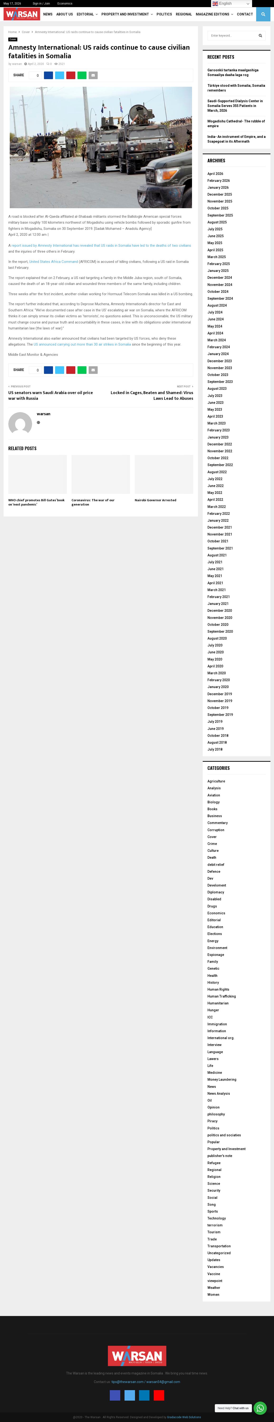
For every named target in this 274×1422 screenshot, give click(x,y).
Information (216, 1031)
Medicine (214, 1073)
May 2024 (214, 326)
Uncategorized (219, 1253)
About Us (64, 14)
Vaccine (213, 1274)
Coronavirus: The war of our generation (93, 502)
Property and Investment (125, 14)
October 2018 (217, 736)
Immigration (217, 1024)
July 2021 (214, 562)
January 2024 (218, 354)
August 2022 (217, 472)
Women (213, 1295)
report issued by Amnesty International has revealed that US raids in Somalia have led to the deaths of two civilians (101, 245)
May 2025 (214, 243)
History (213, 982)
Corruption (215, 830)
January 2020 (218, 687)
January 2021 (218, 604)
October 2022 (217, 458)
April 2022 (215, 499)
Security (213, 1190)
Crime (212, 844)
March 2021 (216, 590)
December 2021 (219, 527)
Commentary (217, 823)
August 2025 (217, 222)
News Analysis (218, 1093)
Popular (213, 1142)
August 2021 (217, 555)
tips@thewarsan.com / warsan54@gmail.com (145, 1382)
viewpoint (214, 1281)
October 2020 (217, 625)
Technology (216, 1218)
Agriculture (216, 781)
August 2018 (217, 742)
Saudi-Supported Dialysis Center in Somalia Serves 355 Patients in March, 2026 (235, 105)
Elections (214, 934)
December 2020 (219, 610)
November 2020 (219, 618)
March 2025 (216, 257)
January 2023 (218, 437)
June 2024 (215, 319)
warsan (17, 64)
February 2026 (218, 181)
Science (213, 1184)
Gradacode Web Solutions (184, 1417)
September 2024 (220, 298)
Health (212, 976)
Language (215, 1052)
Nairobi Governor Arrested (155, 500)
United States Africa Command (53, 262)
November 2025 (219, 201)
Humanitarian (218, 1003)
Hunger (213, 1010)
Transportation (219, 1246)
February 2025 (218, 264)
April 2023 (215, 416)
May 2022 (214, 493)
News (48, 14)
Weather (213, 1288)
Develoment (216, 885)
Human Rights (218, 989)
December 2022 (219, 444)
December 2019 (219, 694)
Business (214, 816)
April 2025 (215, 250)
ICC (210, 1017)
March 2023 (216, 423)
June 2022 (215, 486)
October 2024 (217, 292)
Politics (164, 14)
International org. (221, 1038)
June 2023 (215, 403)
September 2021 (220, 548)
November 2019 (219, 701)
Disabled (214, 899)
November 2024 (219, 285)
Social (212, 1198)
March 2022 (216, 507)
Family (212, 962)
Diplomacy (215, 892)
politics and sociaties (224, 1135)
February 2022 (218, 514)
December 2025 (219, 194)
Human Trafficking (221, 996)
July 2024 (214, 312)
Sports (212, 1211)
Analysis (214, 788)
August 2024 (217, 305)
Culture (213, 851)
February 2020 (218, 680)
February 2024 (218, 347)
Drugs (212, 906)
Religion (214, 1177)
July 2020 (214, 645)
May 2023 (214, 409)
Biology (213, 802)
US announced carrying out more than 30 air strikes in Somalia (82, 344)
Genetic (213, 968)
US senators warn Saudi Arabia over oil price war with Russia (50, 395)
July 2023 (214, 396)
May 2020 (214, 659)
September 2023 (220, 382)
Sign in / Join (39, 3)
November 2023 (219, 368)
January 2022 (218, 520)
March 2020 (216, 673)
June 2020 (215, 652)
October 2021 (217, 541)
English (222, 4)
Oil (209, 1100)
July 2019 (214, 721)
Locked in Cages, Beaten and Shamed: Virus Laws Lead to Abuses (152, 395)
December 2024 (219, 278)
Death (211, 857)
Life (210, 1066)
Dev (210, 878)
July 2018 (214, 749)
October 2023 (217, 375)
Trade (212, 1239)
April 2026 (215, 174)
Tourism (214, 1232)
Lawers (213, 1059)
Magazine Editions (212, 14)
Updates (213, 1260)
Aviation (213, 795)
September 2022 (220, 465)
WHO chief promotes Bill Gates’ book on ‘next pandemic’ (36, 502)
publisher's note (219, 1156)
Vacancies (215, 1267)
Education (215, 927)
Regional (184, 14)
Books (212, 809)
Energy (212, 941)
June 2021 (215, 569)
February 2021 (218, 597)
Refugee (214, 1163)
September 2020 (220, 631)
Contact (245, 14)
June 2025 (215, 236)
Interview (214, 1045)
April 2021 (215, 583)
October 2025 (217, 208)
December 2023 (219, 361)
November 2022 (219, 451)
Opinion (213, 1107)
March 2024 (216, 340)
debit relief (215, 865)
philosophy (216, 1114)
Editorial (85, 14)
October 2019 (217, 708)
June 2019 (215, 729)
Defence (213, 871)
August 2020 (217, 638)
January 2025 (218, 271)
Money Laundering (221, 1079)
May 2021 (214, 576)
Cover (13, 39)
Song (211, 1204)
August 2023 (217, 388)
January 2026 (218, 187)
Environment (217, 948)
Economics (65, 3)
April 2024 (215, 333)
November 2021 (219, 534)
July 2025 (214, 229)
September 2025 (220, 215)
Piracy (212, 1121)
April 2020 (215, 666)
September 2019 (220, 715)
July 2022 (214, 479)
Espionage (215, 955)
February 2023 (218, 430)
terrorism (215, 1225)
